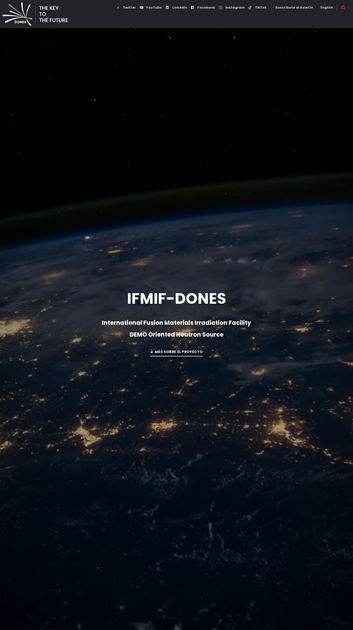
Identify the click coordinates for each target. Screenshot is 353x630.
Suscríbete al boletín (294, 7)
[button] (343, 8)
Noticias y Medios (258, 18)
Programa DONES (179, 18)
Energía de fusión (130, 18)
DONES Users (300, 18)
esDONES (218, 18)
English (326, 7)
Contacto (333, 18)
